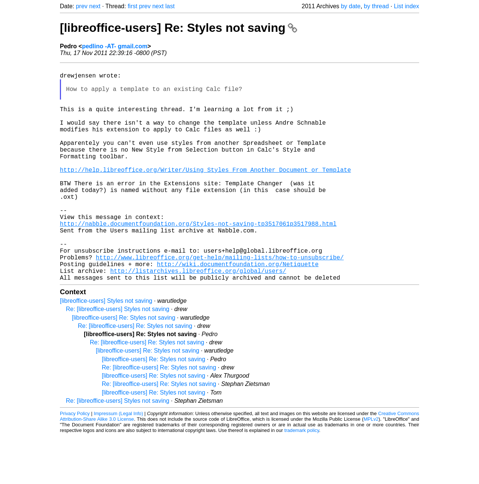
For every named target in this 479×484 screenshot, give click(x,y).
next (94, 6)
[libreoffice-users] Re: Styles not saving (178, 27)
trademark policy (301, 478)
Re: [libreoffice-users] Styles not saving (117, 357)
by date (350, 6)
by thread (376, 6)
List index (406, 6)
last (170, 6)
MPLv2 (371, 467)
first (132, 6)
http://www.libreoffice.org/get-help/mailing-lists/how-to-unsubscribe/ (220, 300)
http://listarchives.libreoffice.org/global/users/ (198, 317)
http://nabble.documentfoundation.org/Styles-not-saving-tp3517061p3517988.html (198, 259)
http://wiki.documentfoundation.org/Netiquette (237, 309)
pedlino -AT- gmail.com (114, 46)
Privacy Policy (75, 461)
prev (82, 6)
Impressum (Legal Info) (118, 461)
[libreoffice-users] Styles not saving (106, 349)
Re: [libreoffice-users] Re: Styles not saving (135, 374)
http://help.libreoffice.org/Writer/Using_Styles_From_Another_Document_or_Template (205, 193)
